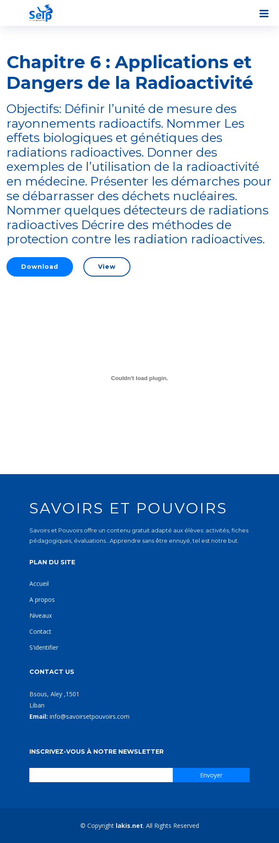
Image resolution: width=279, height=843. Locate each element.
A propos (42, 599)
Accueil (39, 583)
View (107, 267)
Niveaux (40, 615)
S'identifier (43, 647)
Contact (40, 631)
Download (39, 267)
